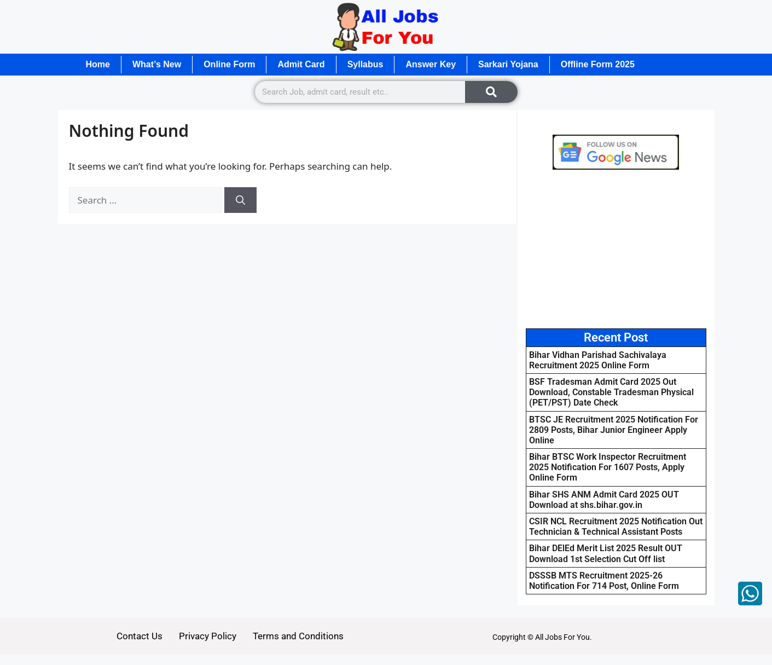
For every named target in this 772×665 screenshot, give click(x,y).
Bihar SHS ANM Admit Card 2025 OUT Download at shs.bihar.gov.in (604, 499)
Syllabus (365, 64)
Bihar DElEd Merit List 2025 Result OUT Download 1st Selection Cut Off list (605, 553)
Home (98, 64)
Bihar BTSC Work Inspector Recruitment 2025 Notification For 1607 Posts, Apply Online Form (607, 467)
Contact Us (139, 636)
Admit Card (300, 64)
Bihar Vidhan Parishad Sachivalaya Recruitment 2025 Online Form (597, 360)
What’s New (156, 64)
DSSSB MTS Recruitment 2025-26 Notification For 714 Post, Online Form (604, 580)
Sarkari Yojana (508, 64)
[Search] (491, 92)
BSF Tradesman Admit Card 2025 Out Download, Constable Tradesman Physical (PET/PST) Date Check (611, 392)
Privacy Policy (207, 636)
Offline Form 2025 (598, 64)
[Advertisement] (616, 249)
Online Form (229, 64)
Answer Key (430, 64)
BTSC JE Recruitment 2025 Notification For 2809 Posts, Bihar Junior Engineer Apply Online (613, 430)
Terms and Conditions (298, 636)
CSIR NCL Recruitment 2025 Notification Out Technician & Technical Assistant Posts (616, 526)
